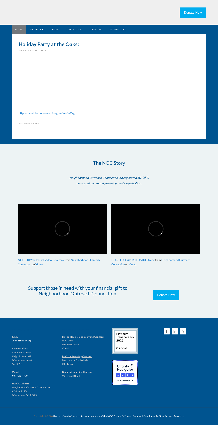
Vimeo (39, 264)
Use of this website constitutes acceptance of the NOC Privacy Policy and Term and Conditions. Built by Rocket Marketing (118, 416)
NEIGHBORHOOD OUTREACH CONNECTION (41, 11)
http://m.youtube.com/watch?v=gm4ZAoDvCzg (47, 113)
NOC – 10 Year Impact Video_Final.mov (41, 259)
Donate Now (193, 12)
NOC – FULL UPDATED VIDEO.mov (132, 259)
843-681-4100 (19, 375)
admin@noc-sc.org (22, 340)
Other (35, 123)
